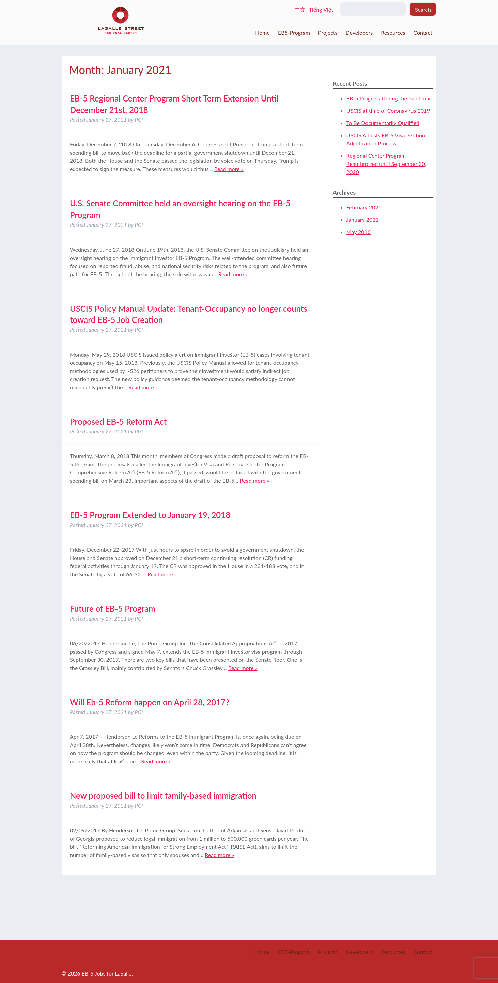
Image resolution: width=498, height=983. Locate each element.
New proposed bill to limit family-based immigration (163, 795)
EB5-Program (294, 32)
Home (262, 32)
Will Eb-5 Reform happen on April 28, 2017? (149, 702)
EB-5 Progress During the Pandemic (389, 98)
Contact (423, 32)
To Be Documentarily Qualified (382, 123)
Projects (328, 32)
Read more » (228, 169)
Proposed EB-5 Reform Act (118, 421)
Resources (393, 32)
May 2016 (358, 232)
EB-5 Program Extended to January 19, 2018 (150, 515)
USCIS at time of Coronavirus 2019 (388, 110)
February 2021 (364, 207)
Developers (359, 32)
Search (423, 9)
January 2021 (362, 219)
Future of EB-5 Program (112, 608)
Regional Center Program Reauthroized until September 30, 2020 (386, 163)
